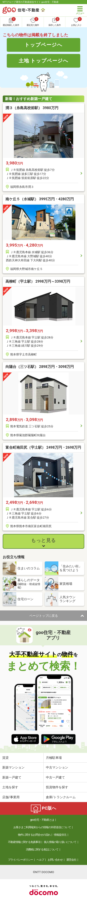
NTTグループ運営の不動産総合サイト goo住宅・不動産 (30, 2)
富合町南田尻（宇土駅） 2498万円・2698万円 (43, 447)
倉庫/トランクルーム (61, 797)
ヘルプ (40, 859)
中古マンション (57, 767)
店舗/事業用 (11, 797)
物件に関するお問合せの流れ (34, 834)
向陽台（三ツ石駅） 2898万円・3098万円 (39, 367)
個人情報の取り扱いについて (60, 842)
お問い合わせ (55, 859)
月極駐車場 (54, 757)
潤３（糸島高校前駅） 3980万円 (31, 108)
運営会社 (71, 859)
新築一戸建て (11, 777)
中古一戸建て (55, 777)
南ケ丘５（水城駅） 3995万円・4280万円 (39, 199)
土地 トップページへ (44, 61)
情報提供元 (60, 834)
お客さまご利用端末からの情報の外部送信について (42, 827)
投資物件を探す (57, 787)
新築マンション (13, 767)
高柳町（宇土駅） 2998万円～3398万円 (37, 281)
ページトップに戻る (43, 615)
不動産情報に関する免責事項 (24, 842)
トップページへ (43, 45)
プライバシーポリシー (20, 859)
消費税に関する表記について (42, 849)
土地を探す (10, 787)
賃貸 (5, 757)
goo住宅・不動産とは (42, 819)
